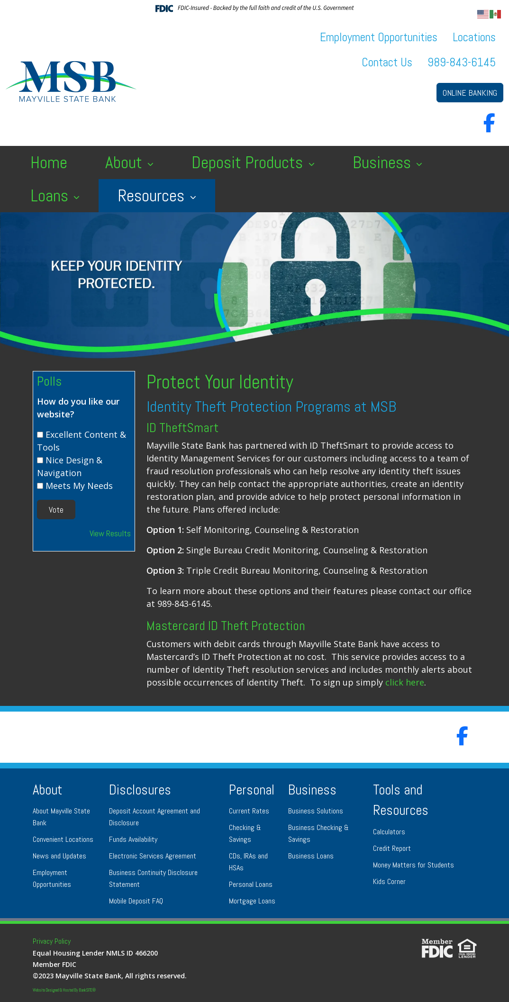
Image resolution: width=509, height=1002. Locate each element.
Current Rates (249, 811)
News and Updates (59, 856)
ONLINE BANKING (470, 92)
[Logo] (71, 81)
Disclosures (140, 790)
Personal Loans (251, 884)
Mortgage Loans (252, 901)
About (125, 162)
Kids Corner (389, 881)
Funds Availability (133, 839)
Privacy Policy (52, 941)
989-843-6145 (461, 62)
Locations (474, 37)
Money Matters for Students (413, 865)
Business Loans (311, 856)
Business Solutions (315, 811)
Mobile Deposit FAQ (136, 901)
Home (48, 162)
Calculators (389, 832)
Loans (51, 196)
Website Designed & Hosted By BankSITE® (64, 990)
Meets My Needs (79, 485)
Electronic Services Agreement (152, 856)
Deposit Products (249, 162)
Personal (251, 790)
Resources (153, 196)
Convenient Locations (63, 839)
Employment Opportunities (378, 37)
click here (404, 682)
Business (384, 162)
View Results (110, 533)
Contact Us (387, 62)
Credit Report (392, 848)
